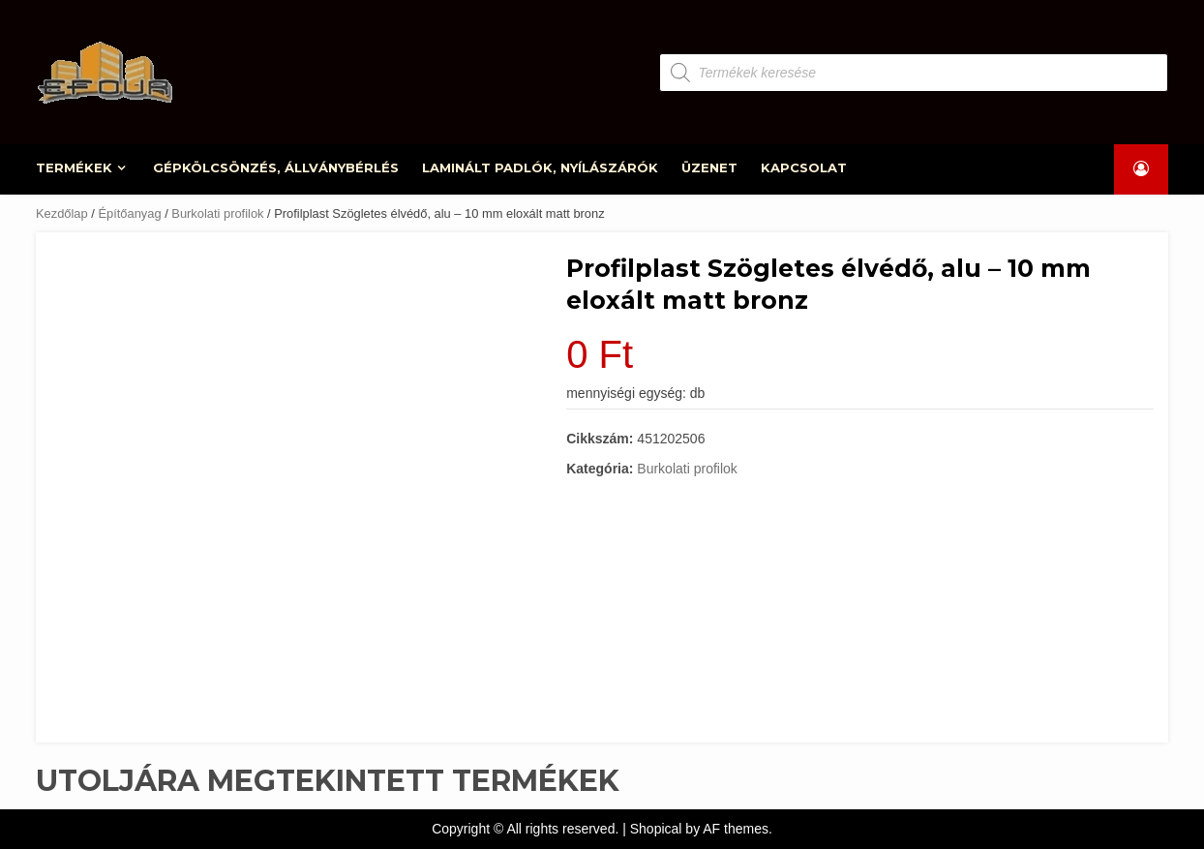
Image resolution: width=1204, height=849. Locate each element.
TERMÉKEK (75, 167)
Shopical (656, 828)
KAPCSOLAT (804, 167)
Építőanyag (129, 213)
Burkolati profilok (217, 213)
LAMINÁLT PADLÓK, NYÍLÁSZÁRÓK (541, 167)
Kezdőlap (62, 213)
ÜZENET (709, 167)
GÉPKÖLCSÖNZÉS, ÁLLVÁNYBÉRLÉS (277, 167)
